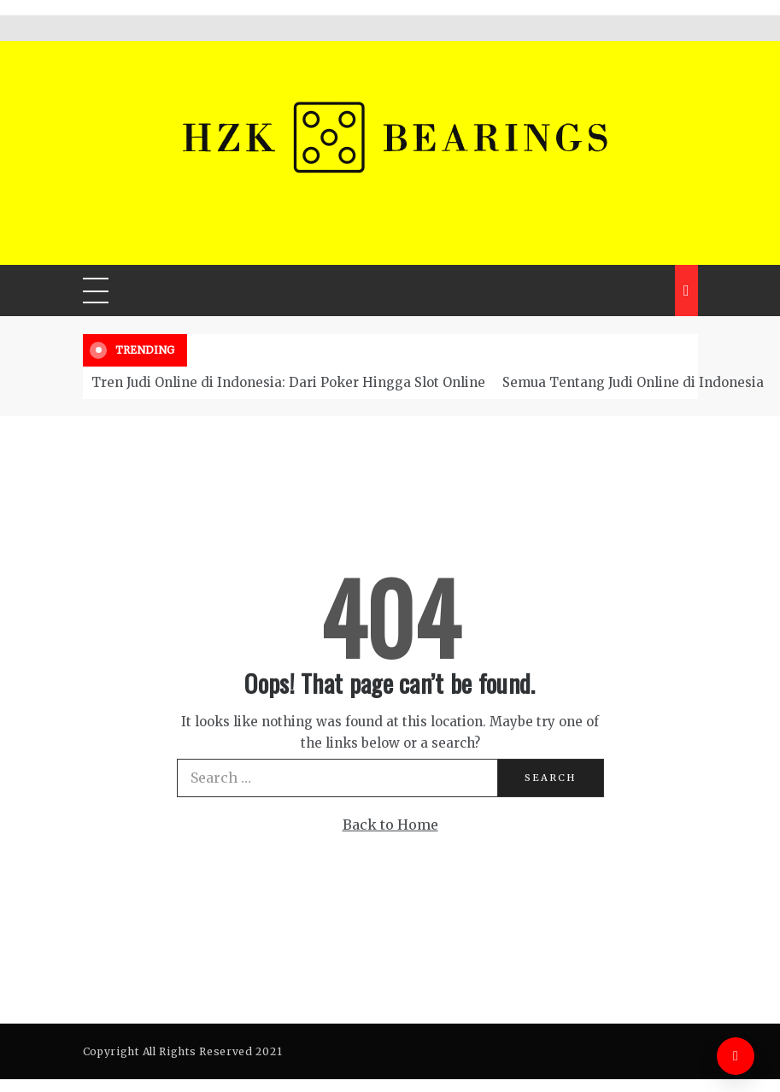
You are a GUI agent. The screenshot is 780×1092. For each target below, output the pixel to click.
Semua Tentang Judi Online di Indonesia (633, 382)
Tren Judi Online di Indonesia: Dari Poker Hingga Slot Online (288, 382)
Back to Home (390, 824)
